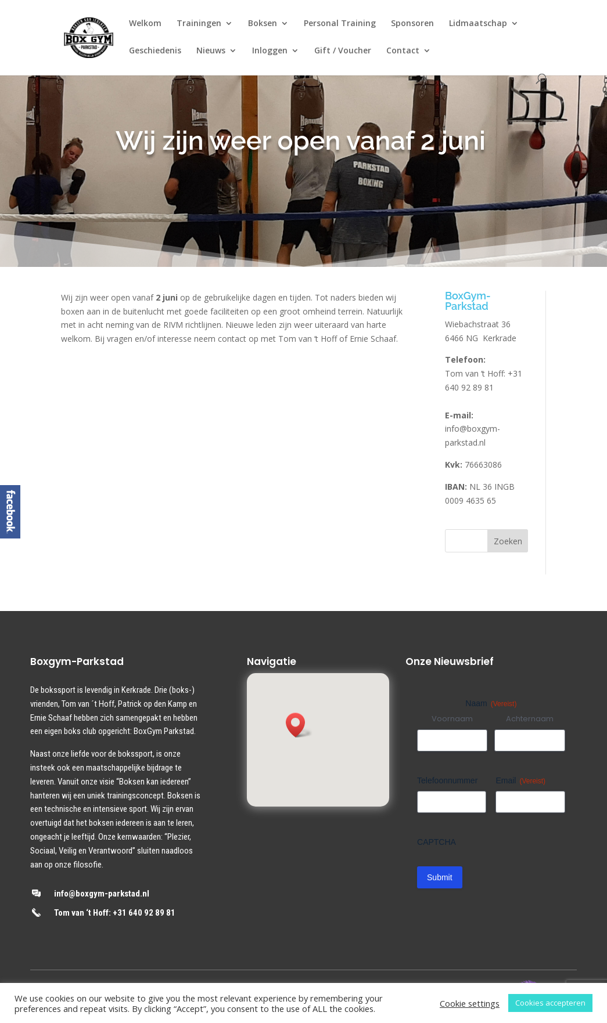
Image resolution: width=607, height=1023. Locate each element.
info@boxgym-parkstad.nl (101, 893)
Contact (402, 51)
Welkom (145, 23)
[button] (299, 725)
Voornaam (452, 719)
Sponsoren (412, 23)
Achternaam (530, 719)
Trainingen (199, 23)
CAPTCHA (436, 842)
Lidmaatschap (478, 23)
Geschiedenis (155, 51)
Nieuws (210, 51)
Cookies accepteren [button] (550, 1002)
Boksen (262, 23)
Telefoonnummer (447, 780)
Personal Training (340, 23)
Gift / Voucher (342, 51)
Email (520, 781)
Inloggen (270, 51)
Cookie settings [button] (470, 1003)
